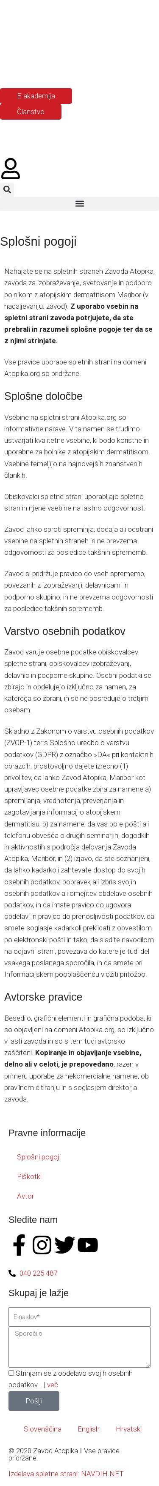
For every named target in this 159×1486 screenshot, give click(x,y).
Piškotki (29, 1176)
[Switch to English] (85, 1429)
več (52, 1384)
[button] (7, 190)
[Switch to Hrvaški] (44, 67)
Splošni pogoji (39, 1157)
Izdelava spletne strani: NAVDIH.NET (66, 1473)
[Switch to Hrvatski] (125, 1429)
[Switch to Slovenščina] (11, 67)
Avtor (25, 1196)
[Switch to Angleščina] (28, 67)
